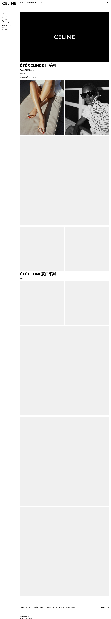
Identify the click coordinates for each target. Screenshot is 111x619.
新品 (3, 12)
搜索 (3, 31)
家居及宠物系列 (6, 23)
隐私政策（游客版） (70, 607)
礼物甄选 (4, 19)
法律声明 (61, 607)
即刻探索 (22, 278)
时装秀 (4, 14)
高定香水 (4, 20)
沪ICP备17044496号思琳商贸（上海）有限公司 (26, 617)
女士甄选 (4, 16)
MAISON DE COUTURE (8, 25)
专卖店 (4, 27)
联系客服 (36, 607)
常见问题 (55, 607)
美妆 (3, 21)
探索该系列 (23, 73)
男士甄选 (4, 17)
